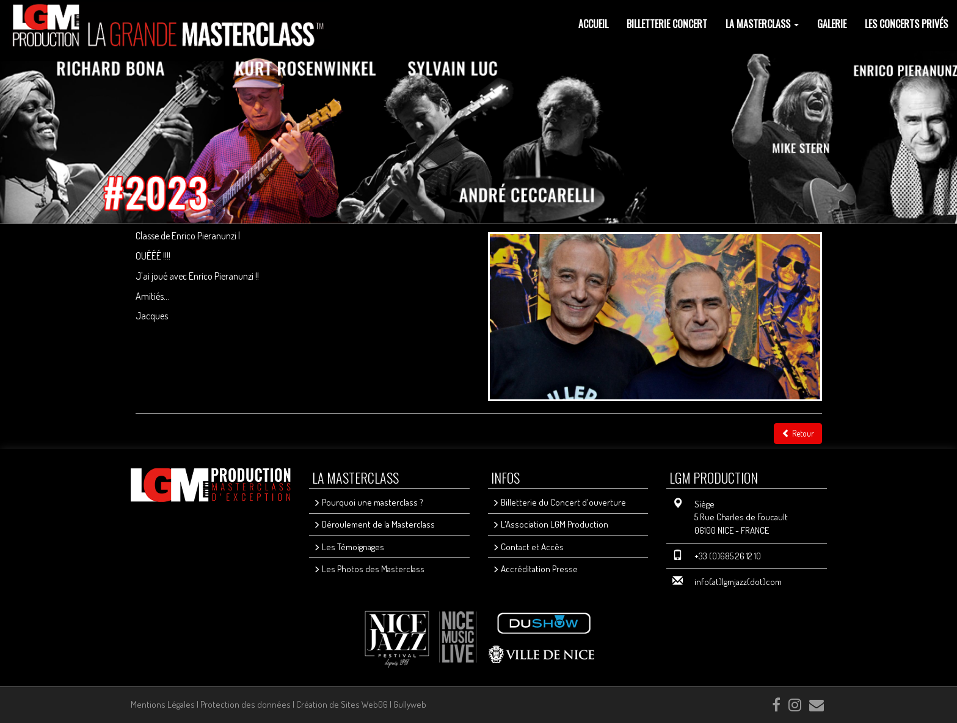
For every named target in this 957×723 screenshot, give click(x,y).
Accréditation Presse (535, 569)
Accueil (593, 23)
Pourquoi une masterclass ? (368, 502)
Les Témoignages (348, 547)
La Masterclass (762, 23)
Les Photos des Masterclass (368, 569)
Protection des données (245, 704)
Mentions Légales (163, 704)
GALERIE (831, 23)
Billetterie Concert (667, 23)
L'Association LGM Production (550, 524)
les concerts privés (906, 23)
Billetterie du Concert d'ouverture (559, 502)
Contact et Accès (528, 547)
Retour (798, 433)
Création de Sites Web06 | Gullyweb (361, 704)
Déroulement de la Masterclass (374, 524)
